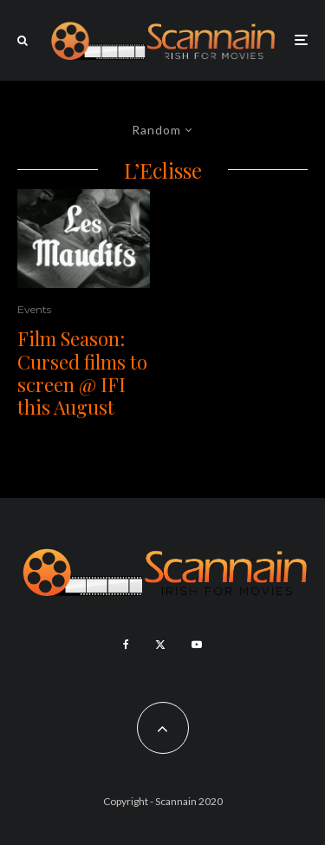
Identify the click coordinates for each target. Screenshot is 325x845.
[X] (160, 644)
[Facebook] (126, 644)
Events (34, 309)
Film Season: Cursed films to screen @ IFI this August (82, 373)
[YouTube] (197, 644)
